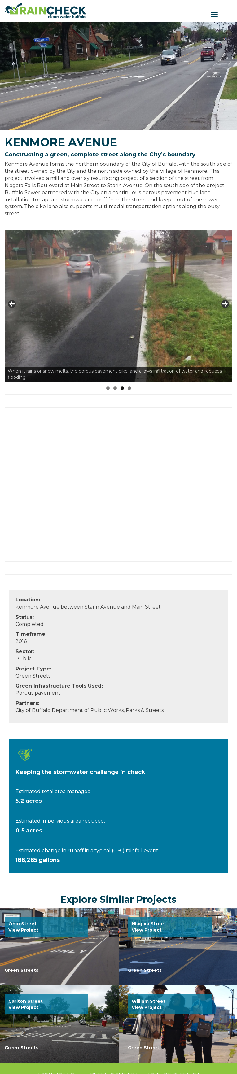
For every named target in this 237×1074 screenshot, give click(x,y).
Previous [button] (12, 304)
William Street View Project (148, 1004)
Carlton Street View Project (25, 1004)
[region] (118, 306)
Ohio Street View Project (23, 927)
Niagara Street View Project (149, 927)
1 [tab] (108, 388)
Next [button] (224, 304)
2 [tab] (115, 388)
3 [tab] (122, 388)
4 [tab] (129, 388)
